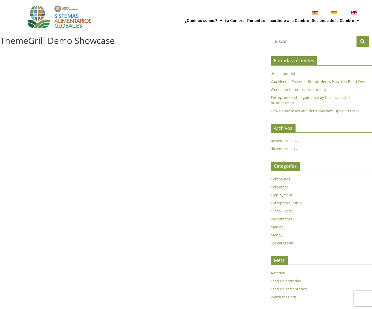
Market (277, 227)
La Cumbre (235, 20)
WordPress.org (283, 297)
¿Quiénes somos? (203, 20)
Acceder (278, 273)
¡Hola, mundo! (283, 73)
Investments (281, 219)
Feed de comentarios (289, 289)
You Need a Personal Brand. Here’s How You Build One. (318, 81)
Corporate (279, 187)
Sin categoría (282, 243)
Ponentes (256, 20)
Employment (281, 195)
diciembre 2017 (284, 148)
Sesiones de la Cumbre (335, 20)
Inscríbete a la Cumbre (288, 20)
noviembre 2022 (285, 140)
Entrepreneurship (286, 203)
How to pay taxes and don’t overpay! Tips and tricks (315, 110)
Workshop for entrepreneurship (298, 89)
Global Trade (282, 211)
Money (276, 235)
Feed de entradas (286, 281)
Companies (280, 179)
